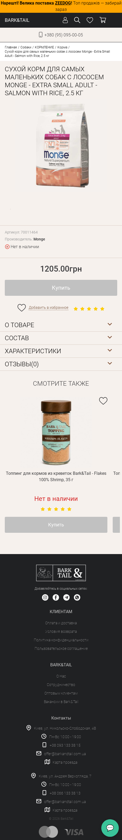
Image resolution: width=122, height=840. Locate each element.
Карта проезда (65, 762)
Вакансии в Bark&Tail (61, 702)
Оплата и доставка (61, 623)
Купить (61, 288)
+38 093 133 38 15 (65, 745)
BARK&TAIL (17, 20)
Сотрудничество (61, 685)
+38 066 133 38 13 (65, 793)
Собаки (25, 47)
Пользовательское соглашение (61, 648)
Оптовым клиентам (61, 693)
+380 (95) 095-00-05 (63, 35)
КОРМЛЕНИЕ (44, 47)
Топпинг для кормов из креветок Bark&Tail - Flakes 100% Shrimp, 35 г (56, 476)
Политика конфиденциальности (61, 640)
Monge (39, 239)
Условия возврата (61, 631)
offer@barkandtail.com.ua (65, 754)
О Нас (61, 676)
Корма (62, 47)
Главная (11, 47)
